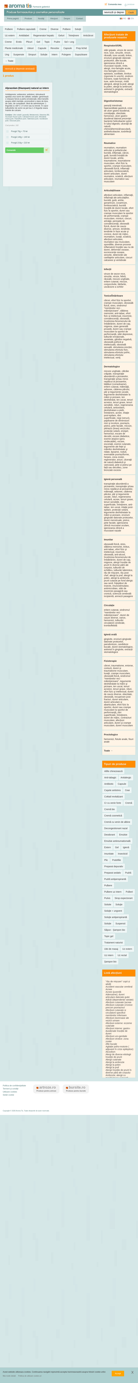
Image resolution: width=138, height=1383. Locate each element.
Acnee (109, 989)
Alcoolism (110, 1051)
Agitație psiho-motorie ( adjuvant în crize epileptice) (119, 1047)
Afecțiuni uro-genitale (116, 1036)
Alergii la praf (112, 1067)
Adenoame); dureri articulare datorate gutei (118, 995)
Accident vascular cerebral (119, 986)
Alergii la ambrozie (115, 1062)
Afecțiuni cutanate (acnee (118, 1002)
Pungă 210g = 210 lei (19, 143)
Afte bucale (111, 1044)
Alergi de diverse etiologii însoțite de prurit (118, 1055)
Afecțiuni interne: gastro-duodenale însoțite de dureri (118, 1031)
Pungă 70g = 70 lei (18, 131)
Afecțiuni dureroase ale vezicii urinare (117, 1019)
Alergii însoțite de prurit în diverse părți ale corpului (118, 1071)
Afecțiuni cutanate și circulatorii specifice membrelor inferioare (116, 1013)
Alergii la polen (113, 1064)
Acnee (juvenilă (113, 992)
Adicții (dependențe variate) (119, 999)
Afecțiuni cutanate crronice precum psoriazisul (119, 1006)
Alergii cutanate (113, 1059)
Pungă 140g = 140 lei (19, 137)
